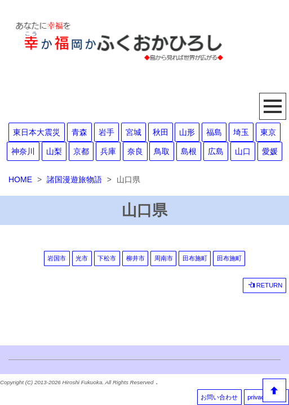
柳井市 (135, 258)
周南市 (163, 258)
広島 (216, 151)
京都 (81, 151)
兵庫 (108, 151)
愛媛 (270, 151)
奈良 (135, 151)
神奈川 (23, 151)
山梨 (54, 151)
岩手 (106, 132)
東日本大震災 (36, 132)
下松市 (106, 258)
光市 (81, 258)
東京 (268, 132)
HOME (20, 179)
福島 (214, 132)
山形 (187, 132)
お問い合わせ (219, 397)
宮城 (133, 132)
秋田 (160, 132)
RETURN (265, 285)
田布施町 (195, 258)
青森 (79, 132)
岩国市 (56, 258)
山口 (243, 151)
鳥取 (162, 151)
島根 (189, 151)
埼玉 (241, 132)
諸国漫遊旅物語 (74, 179)
